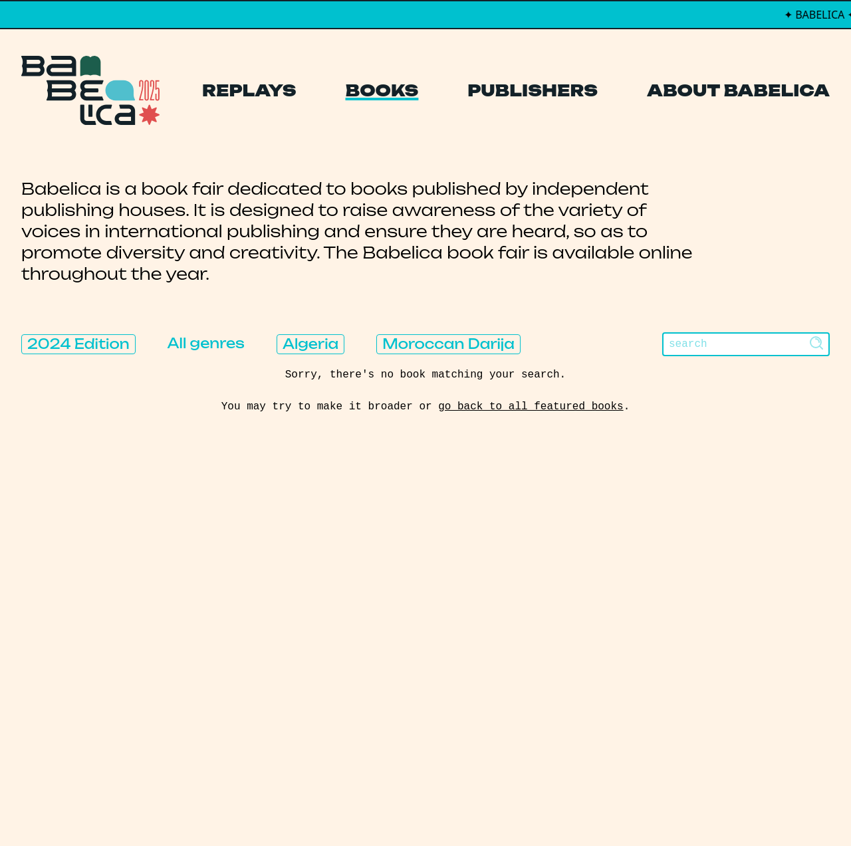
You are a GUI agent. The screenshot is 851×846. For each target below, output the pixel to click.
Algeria (310, 344)
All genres (206, 343)
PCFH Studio (416, 808)
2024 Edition (78, 344)
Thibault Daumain (495, 808)
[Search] (746, 344)
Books (382, 90)
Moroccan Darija (448, 344)
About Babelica (738, 90)
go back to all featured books (530, 407)
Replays (249, 90)
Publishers (532, 90)
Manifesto (363, 679)
